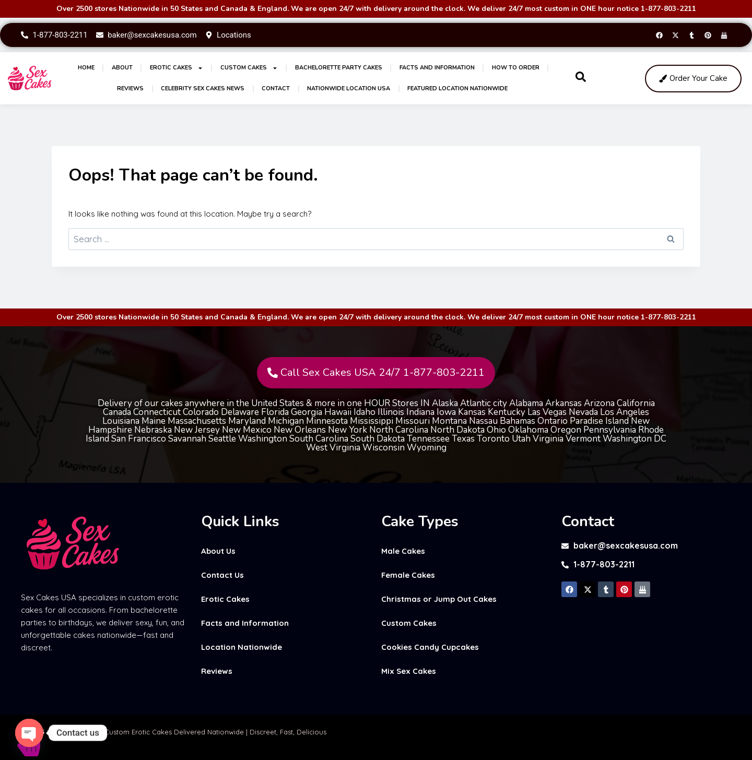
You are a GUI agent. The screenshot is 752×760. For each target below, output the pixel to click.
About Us (218, 551)
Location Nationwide (241, 647)
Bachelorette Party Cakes (338, 68)
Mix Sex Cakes (408, 671)
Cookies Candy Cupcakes (430, 647)
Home (86, 68)
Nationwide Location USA (348, 88)
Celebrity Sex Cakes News (202, 88)
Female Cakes (408, 575)
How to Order (515, 68)
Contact (276, 88)
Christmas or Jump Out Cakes (439, 599)
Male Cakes (403, 551)
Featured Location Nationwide (457, 88)
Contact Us (222, 575)
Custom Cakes (249, 68)
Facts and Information (437, 68)
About (122, 68)
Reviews (130, 88)
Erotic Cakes (176, 68)
